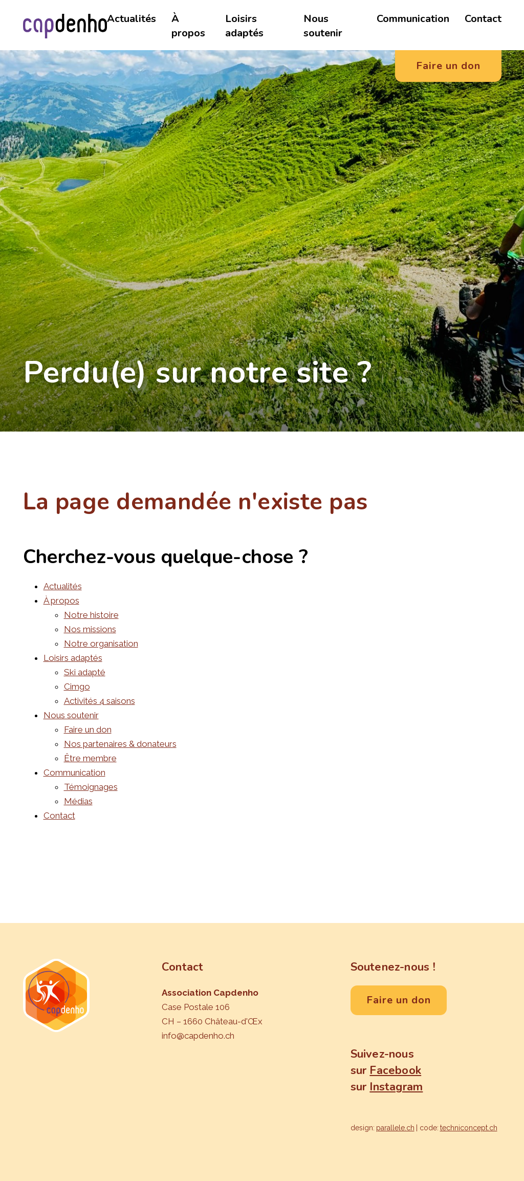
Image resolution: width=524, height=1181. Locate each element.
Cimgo (77, 686)
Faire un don (88, 729)
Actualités (131, 19)
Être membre (90, 758)
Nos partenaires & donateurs (120, 744)
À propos (188, 26)
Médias (78, 801)
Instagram (396, 1086)
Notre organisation (101, 643)
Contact (483, 19)
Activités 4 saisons (99, 701)
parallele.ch (395, 1128)
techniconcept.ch (468, 1128)
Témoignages (91, 787)
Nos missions (90, 629)
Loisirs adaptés (244, 26)
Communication (413, 19)
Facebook (395, 1070)
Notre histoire (91, 615)
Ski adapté (84, 672)
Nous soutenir (322, 26)
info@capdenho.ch (198, 1035)
